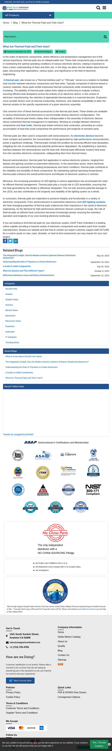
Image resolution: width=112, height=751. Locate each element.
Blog (15, 22)
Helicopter (10, 332)
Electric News (11, 310)
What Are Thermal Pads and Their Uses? (24, 378)
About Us (62, 641)
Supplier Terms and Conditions (22, 713)
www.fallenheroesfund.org (88, 609)
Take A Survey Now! (20, 681)
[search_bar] (99, 7)
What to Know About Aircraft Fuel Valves (23, 356)
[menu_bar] (105, 7)
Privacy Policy (13, 692)
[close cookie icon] (109, 744)
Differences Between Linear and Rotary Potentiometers (28, 275)
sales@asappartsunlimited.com (25, 642)
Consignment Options (69, 697)
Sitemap (63, 660)
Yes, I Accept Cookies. (99, 744)
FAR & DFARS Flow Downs (72, 692)
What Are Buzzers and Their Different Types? (23, 271)
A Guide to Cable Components (17, 266)
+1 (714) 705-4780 (19, 647)
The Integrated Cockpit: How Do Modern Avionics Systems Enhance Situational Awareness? (39, 256)
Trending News (12, 342)
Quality (61, 646)
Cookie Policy (13, 697)
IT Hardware (11, 337)
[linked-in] (15, 241)
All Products (28, 15)
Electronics (10, 315)
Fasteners (9, 326)
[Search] (106, 40)
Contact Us (63, 655)
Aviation (62, 52)
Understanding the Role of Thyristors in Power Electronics (29, 262)
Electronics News (13, 321)
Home (61, 632)
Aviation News (11, 299)
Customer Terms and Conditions (22, 708)
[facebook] (5, 241)
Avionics (9, 305)
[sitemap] (60, 664)
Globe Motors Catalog (69, 637)
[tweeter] (10, 241)
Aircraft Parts (11, 289)
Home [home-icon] (6, 22)
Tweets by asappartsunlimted (18, 434)
